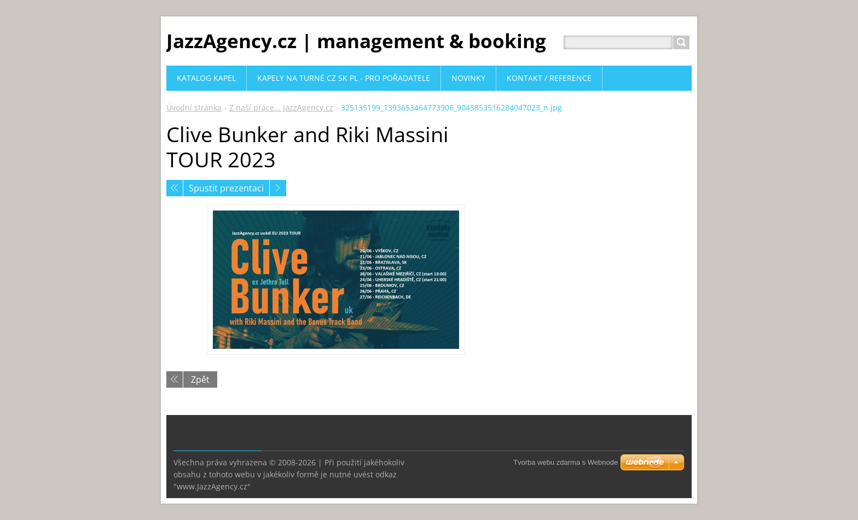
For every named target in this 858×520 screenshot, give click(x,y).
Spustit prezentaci (226, 188)
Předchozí (174, 188)
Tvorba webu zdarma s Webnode (565, 462)
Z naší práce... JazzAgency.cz (281, 107)
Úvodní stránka (194, 107)
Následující (278, 188)
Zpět (200, 379)
